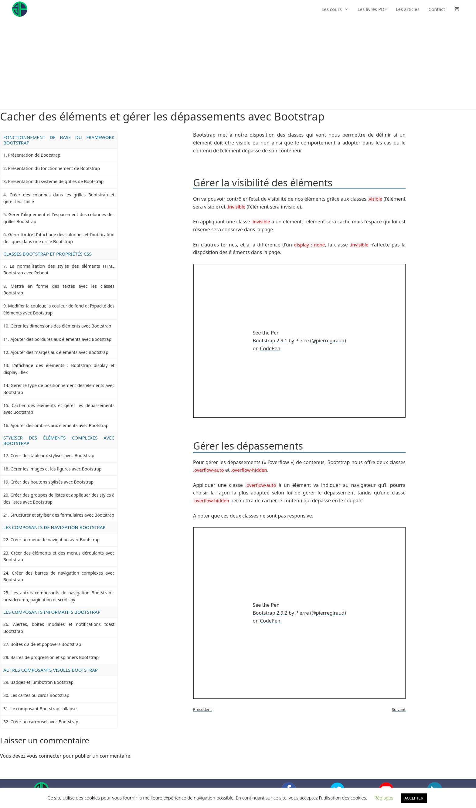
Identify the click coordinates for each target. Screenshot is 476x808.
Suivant (399, 709)
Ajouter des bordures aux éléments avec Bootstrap (60, 339)
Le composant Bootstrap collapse (43, 708)
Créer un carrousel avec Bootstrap (44, 722)
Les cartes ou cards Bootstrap (39, 695)
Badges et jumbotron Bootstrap (41, 682)
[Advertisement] (238, 63)
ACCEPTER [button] (413, 798)
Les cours (337, 9)
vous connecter (44, 755)
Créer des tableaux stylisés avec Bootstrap (52, 455)
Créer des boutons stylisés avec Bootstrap (51, 482)
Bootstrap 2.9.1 (270, 340)
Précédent (202, 709)
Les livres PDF (372, 9)
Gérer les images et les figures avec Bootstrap (55, 469)
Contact (437, 9)
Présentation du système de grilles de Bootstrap (56, 181)
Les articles (408, 9)
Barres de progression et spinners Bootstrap (54, 657)
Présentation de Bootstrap (34, 155)
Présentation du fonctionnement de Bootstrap (54, 168)
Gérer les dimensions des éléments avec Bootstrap (60, 326)
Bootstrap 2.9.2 (270, 612)
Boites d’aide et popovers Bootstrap (45, 644)
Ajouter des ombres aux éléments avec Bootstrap (59, 425)
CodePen (270, 348)
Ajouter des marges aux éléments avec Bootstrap (59, 352)
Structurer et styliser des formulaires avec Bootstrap (62, 515)
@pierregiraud (327, 340)
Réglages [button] (383, 798)
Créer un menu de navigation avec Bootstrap (55, 539)
